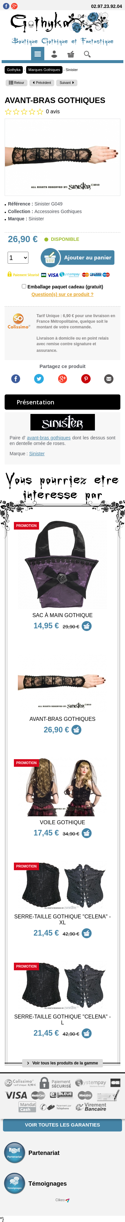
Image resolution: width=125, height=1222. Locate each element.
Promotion (26, 526)
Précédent (42, 83)
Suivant (67, 83)
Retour (16, 83)
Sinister (72, 70)
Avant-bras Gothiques (62, 719)
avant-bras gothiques (49, 437)
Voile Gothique (62, 822)
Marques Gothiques (44, 70)
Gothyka (14, 70)
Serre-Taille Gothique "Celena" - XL (62, 919)
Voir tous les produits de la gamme (62, 1063)
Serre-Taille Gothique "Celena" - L (62, 1019)
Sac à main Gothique (62, 615)
